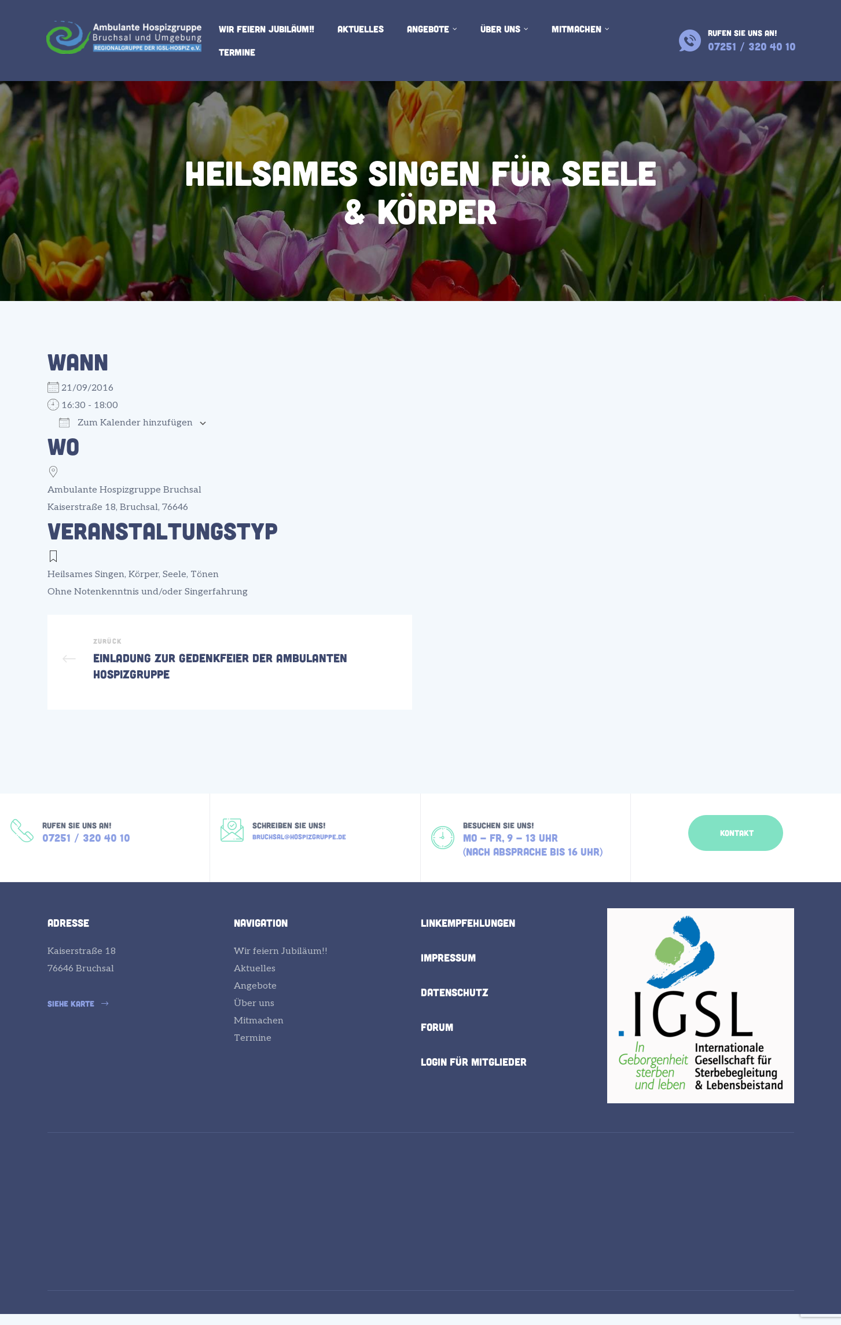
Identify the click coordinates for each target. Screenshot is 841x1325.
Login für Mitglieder (474, 1079)
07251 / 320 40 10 (86, 852)
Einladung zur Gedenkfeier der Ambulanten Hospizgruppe (229, 668)
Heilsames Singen (85, 574)
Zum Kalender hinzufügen (126, 422)
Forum (437, 1044)
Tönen (204, 574)
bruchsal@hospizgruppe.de (299, 850)
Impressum (448, 974)
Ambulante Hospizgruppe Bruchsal (124, 490)
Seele (174, 574)
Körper (143, 574)
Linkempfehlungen (468, 940)
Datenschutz (455, 1009)
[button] (735, 844)
